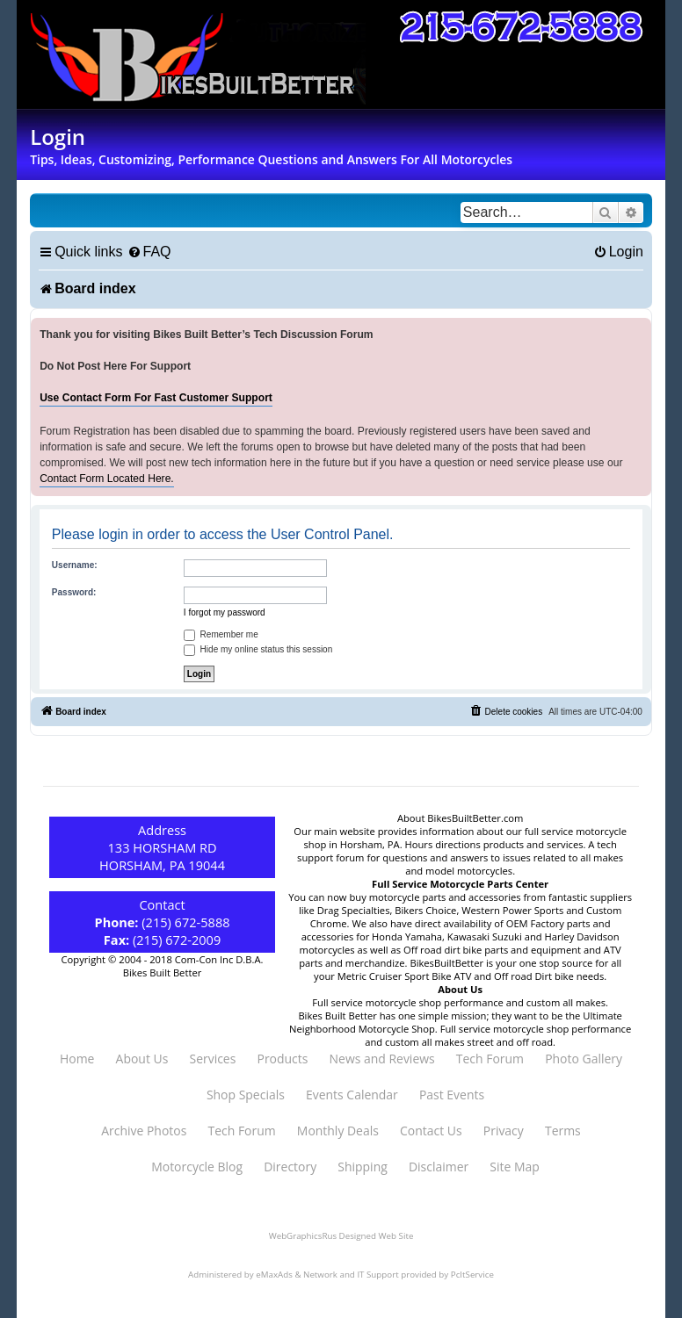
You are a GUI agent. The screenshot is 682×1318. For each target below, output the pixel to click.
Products (283, 1058)
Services (212, 1058)
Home (77, 1058)
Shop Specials (246, 1094)
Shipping (362, 1166)
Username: (75, 565)
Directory (290, 1166)
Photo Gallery (583, 1058)
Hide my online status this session (258, 649)
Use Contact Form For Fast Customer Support (156, 398)
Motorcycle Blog (197, 1166)
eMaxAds (274, 1274)
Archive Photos (143, 1130)
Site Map (514, 1166)
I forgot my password (224, 612)
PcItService (472, 1274)
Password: (74, 592)
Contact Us (431, 1130)
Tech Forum (490, 1058)
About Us (142, 1058)
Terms (563, 1130)
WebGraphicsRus (303, 1236)
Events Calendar (352, 1094)
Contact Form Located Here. (107, 478)
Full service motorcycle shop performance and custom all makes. (460, 1002)
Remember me (221, 634)
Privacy (503, 1130)
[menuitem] (149, 251)
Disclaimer (438, 1166)
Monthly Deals (338, 1130)
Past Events (451, 1094)
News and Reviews (382, 1058)
